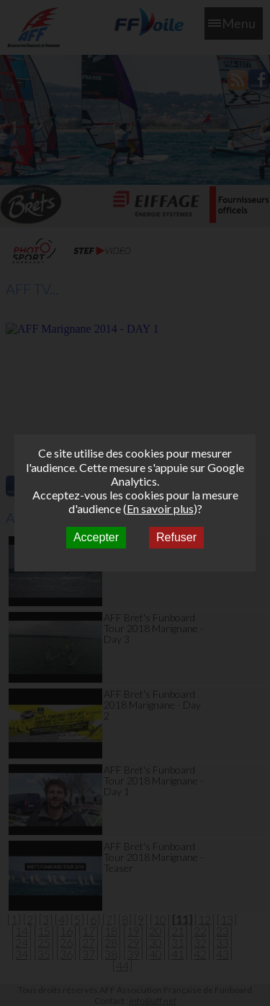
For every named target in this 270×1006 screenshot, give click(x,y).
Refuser (176, 537)
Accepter (96, 537)
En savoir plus (160, 508)
